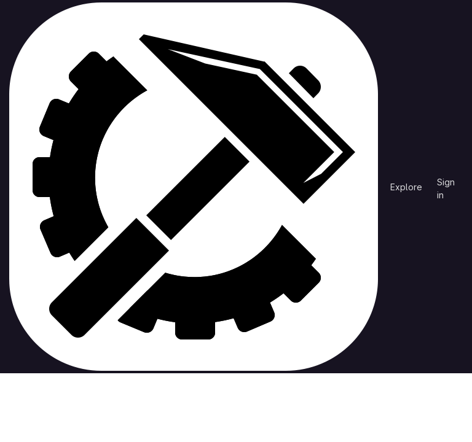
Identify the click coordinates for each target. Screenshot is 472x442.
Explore (406, 187)
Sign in (446, 184)
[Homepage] (193, 186)
